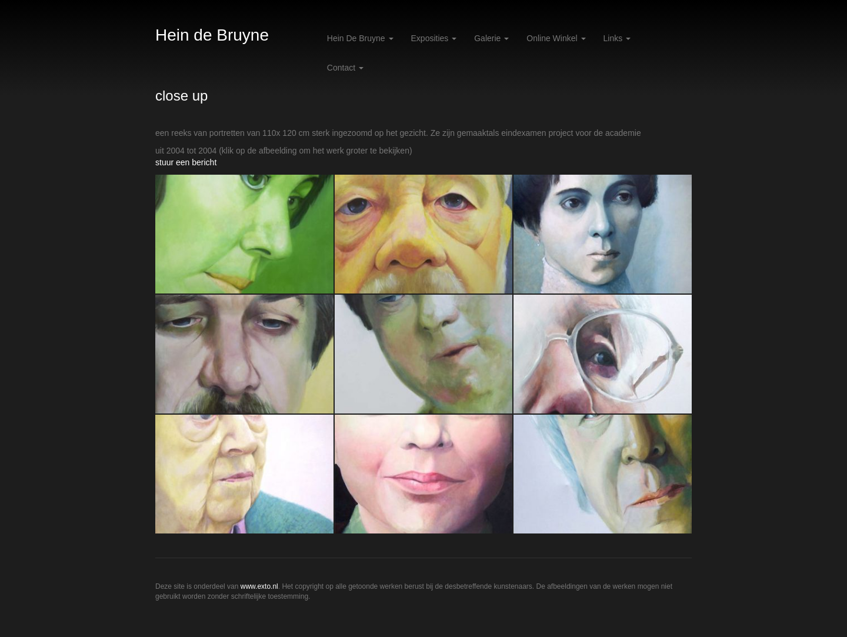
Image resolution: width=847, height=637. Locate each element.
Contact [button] (345, 67)
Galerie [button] (491, 38)
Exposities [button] (434, 38)
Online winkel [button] (555, 38)
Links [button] (617, 38)
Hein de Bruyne (212, 35)
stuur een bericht (185, 162)
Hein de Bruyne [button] (360, 38)
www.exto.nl (259, 586)
